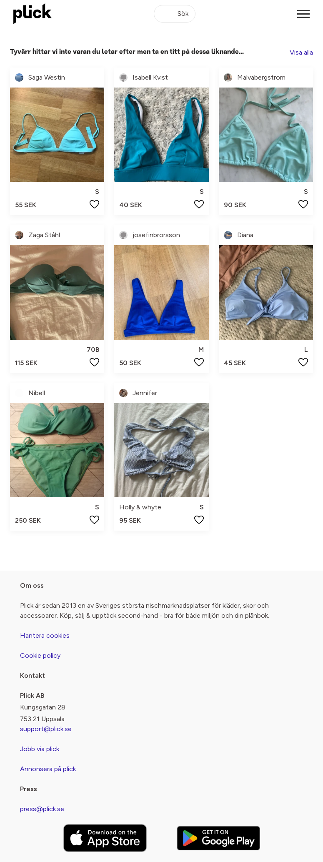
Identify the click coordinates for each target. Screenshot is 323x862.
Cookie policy (40, 655)
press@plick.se (42, 809)
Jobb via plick (39, 749)
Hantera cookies (45, 635)
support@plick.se (46, 729)
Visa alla (301, 52)
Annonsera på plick (48, 769)
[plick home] (32, 13)
